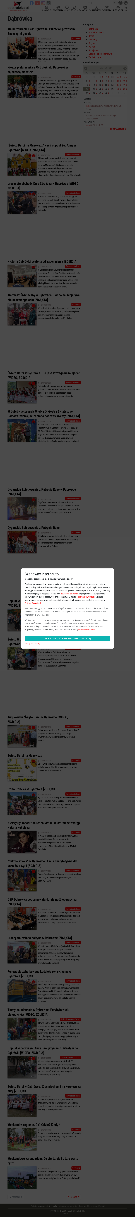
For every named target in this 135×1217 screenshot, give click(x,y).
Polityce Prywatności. (86, 629)
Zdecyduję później (32, 643)
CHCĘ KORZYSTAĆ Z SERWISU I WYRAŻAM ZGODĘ (67, 638)
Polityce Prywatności (86, 597)
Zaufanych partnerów (69, 593)
